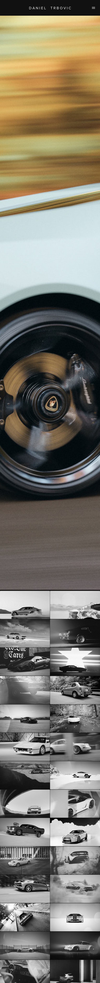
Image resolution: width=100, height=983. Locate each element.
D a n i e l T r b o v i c (50, 7)
